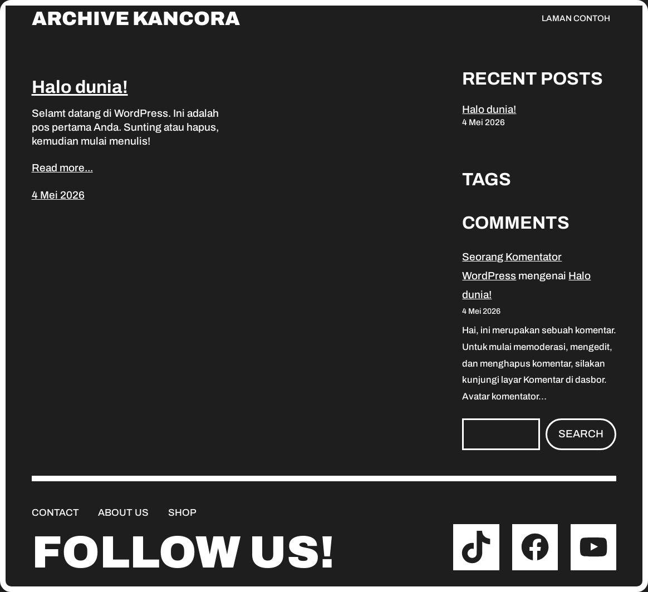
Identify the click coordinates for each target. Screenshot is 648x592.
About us (123, 512)
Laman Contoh (576, 18)
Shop (182, 512)
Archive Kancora (136, 18)
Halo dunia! (80, 87)
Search (580, 434)
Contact (55, 512)
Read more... (62, 168)
